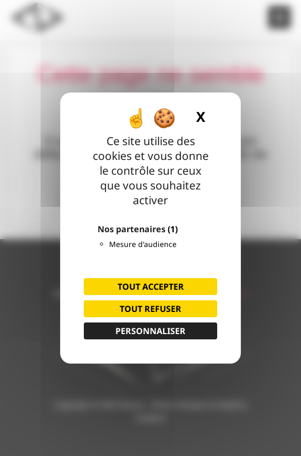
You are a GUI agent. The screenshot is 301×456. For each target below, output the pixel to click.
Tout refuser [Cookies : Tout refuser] (150, 309)
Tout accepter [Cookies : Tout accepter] (151, 286)
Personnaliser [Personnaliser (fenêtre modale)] (150, 331)
